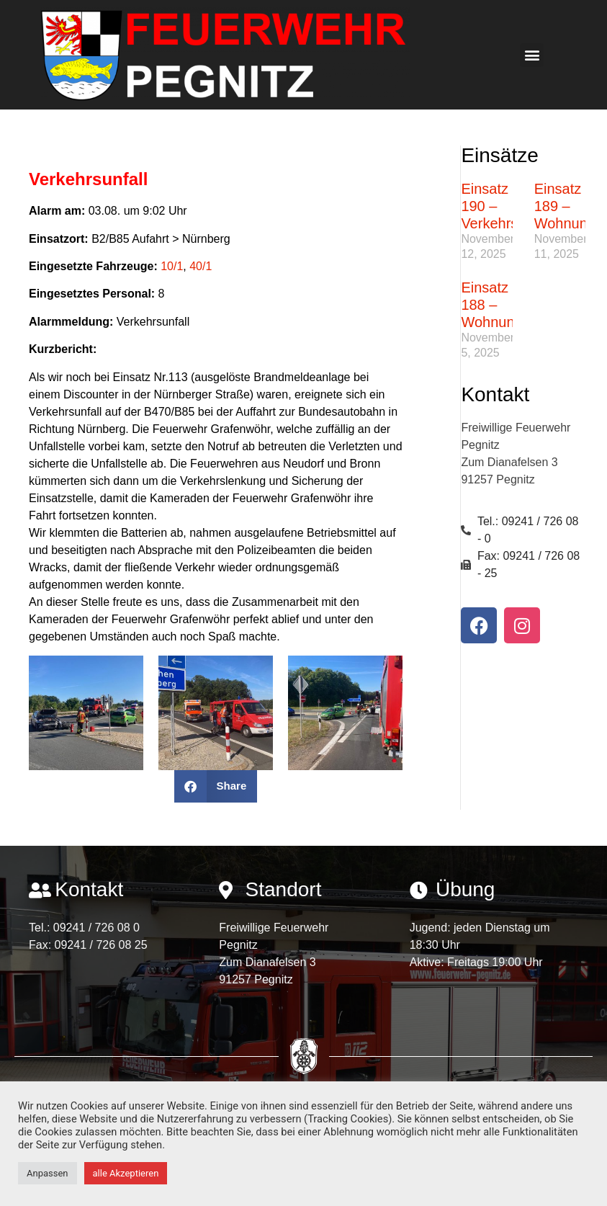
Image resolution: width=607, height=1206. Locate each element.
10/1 (172, 266)
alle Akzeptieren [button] (126, 1173)
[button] (532, 55)
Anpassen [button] (47, 1173)
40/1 (200, 266)
